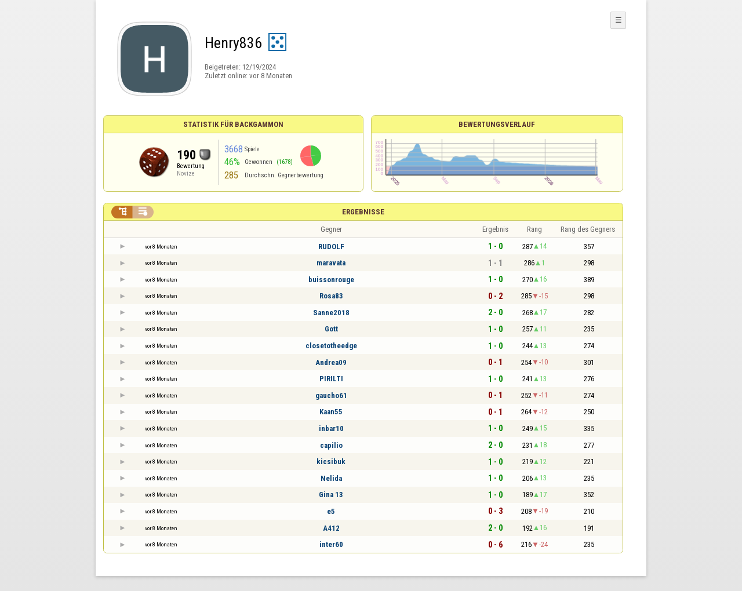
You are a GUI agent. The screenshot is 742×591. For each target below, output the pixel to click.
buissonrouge (331, 279)
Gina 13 (331, 494)
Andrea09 (331, 362)
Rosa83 (331, 295)
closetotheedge (331, 345)
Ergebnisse (363, 211)
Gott (331, 328)
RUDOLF (331, 246)
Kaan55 (331, 411)
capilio (331, 445)
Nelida (331, 478)
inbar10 (331, 428)
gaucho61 (331, 395)
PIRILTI (331, 378)
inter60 (331, 544)
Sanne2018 (331, 312)
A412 (331, 528)
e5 (331, 511)
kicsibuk (331, 461)
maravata (331, 262)
